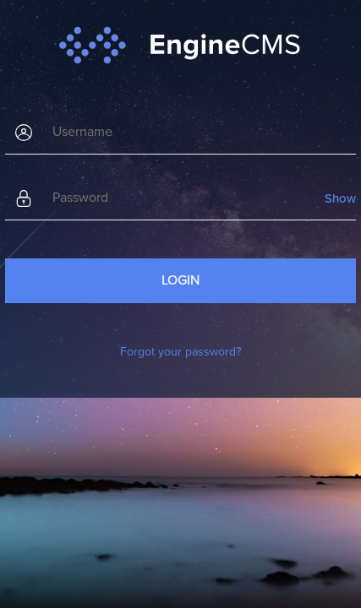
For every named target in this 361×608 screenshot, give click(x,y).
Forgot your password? (180, 352)
